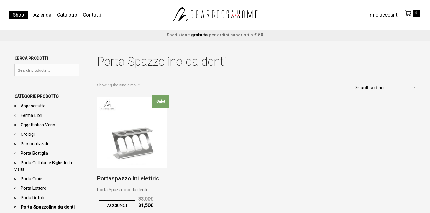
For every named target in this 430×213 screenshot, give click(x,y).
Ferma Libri (31, 115)
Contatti (92, 15)
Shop (18, 15)
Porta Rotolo (33, 197)
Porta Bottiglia (34, 153)
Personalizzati (34, 143)
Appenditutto (33, 106)
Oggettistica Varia (38, 125)
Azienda (42, 15)
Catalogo (67, 15)
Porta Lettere (33, 188)
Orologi (28, 134)
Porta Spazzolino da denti (48, 207)
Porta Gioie (31, 178)
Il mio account (382, 15)
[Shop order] (384, 88)
